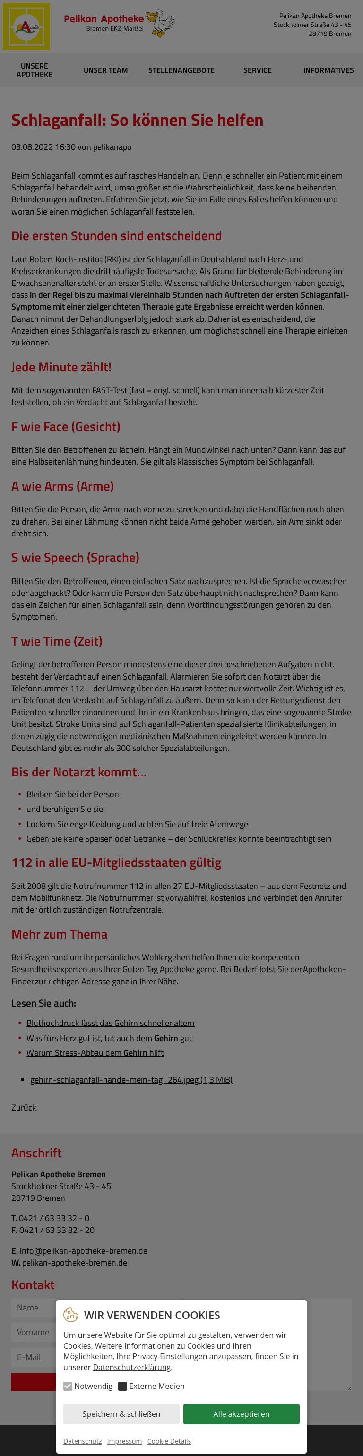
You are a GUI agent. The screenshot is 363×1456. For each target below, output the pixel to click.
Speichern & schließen (121, 1414)
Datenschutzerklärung (132, 1367)
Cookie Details (169, 1441)
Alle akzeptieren (242, 1414)
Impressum (124, 1441)
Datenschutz (82, 1441)
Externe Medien (156, 1386)
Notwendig (93, 1386)
